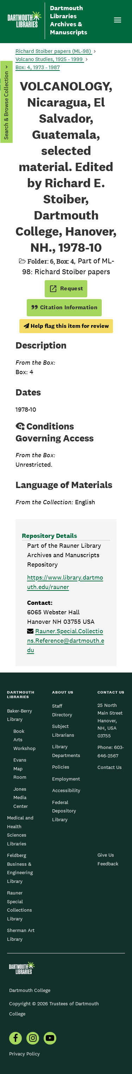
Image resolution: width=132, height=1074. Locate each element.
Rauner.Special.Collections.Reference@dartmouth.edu (65, 640)
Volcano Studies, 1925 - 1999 (49, 59)
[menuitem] (15, 1039)
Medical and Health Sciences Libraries (20, 830)
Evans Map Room (19, 768)
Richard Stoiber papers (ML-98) (53, 51)
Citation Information (64, 307)
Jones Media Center (20, 797)
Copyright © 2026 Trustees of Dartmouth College (54, 1008)
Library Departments (66, 750)
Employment (66, 779)
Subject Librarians (63, 730)
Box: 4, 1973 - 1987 (37, 67)
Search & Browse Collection (6, 105)
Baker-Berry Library (19, 715)
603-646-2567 (111, 751)
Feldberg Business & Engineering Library (20, 868)
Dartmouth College (29, 990)
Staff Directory (62, 710)
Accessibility (66, 790)
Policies (60, 767)
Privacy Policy (24, 1054)
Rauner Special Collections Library (19, 905)
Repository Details (49, 536)
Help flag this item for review (66, 326)
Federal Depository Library (64, 811)
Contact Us (110, 767)
